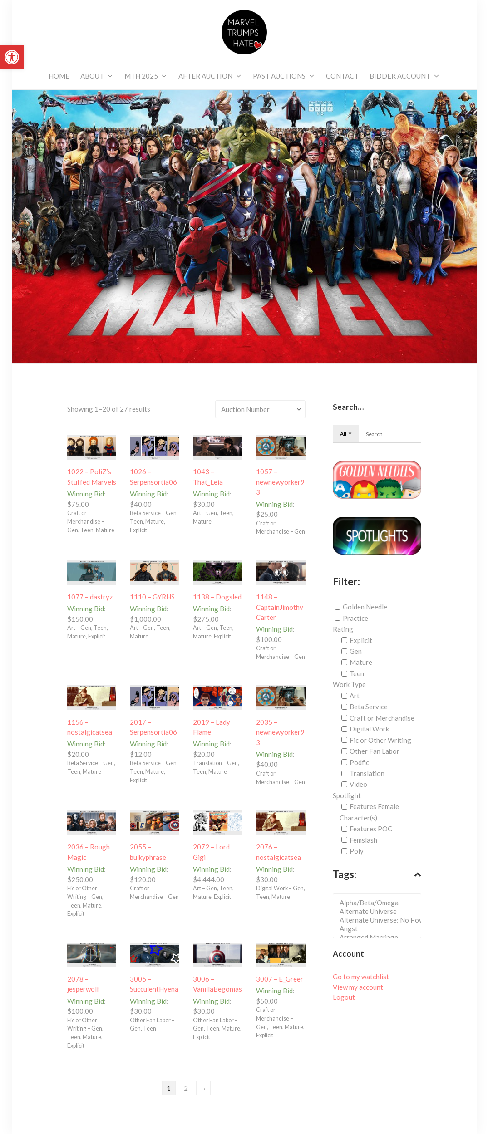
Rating (343, 629)
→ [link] (203, 1088)
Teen (357, 673)
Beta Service (369, 706)
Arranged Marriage (380, 937)
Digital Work (369, 729)
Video (358, 784)
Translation (367, 773)
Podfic (359, 762)
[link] (12, 57)
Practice (355, 618)
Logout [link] (344, 997)
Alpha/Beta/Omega (380, 902)
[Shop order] (260, 409)
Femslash (363, 840)
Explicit (361, 640)
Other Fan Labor (374, 751)
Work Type (349, 684)
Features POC (371, 829)
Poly (357, 851)
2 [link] (186, 1088)
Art (355, 696)
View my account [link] (358, 987)
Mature (361, 662)
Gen (356, 651)
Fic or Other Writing (380, 740)
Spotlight (347, 795)
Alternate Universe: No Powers (380, 920)
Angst (380, 928)
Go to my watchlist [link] (361, 976)
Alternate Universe (380, 911)
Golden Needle (365, 607)
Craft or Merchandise (382, 718)
